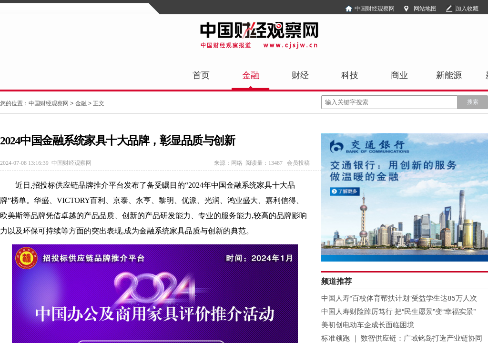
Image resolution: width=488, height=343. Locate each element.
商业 (399, 75)
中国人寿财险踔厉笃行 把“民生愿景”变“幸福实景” (398, 311)
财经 (300, 75)
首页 (201, 75)
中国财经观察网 (375, 8)
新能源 (449, 75)
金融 (250, 75)
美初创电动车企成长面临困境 (367, 325)
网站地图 (425, 8)
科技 (349, 75)
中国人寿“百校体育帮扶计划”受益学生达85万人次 (399, 298)
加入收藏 (467, 8)
